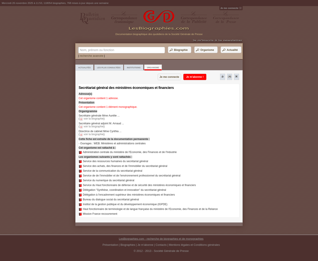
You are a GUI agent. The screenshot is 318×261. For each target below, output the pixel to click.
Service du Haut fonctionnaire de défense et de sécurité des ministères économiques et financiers (139, 185)
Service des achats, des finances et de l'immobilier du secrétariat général (125, 166)
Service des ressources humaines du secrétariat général (115, 161)
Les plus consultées (108, 67)
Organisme (153, 67)
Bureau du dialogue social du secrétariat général (111, 199)
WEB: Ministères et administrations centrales (119, 143)
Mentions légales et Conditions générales (194, 244)
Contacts (161, 244)
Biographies (127, 244)
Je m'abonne (145, 244)
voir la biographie (93, 118)
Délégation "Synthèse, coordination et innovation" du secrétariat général (124, 189)
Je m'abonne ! (194, 76)
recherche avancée (91, 55)
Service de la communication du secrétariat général (112, 170)
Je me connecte (169, 76)
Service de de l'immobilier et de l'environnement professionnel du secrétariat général (131, 175)
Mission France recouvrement (100, 213)
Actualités (84, 67)
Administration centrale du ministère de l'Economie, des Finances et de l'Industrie (130, 152)
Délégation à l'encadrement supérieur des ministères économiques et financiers (129, 194)
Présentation (110, 244)
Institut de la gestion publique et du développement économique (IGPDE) (125, 204)
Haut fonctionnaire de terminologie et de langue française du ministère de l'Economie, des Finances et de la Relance (150, 209)
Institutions (133, 67)
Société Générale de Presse (171, 251)
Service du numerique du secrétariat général (108, 180)
